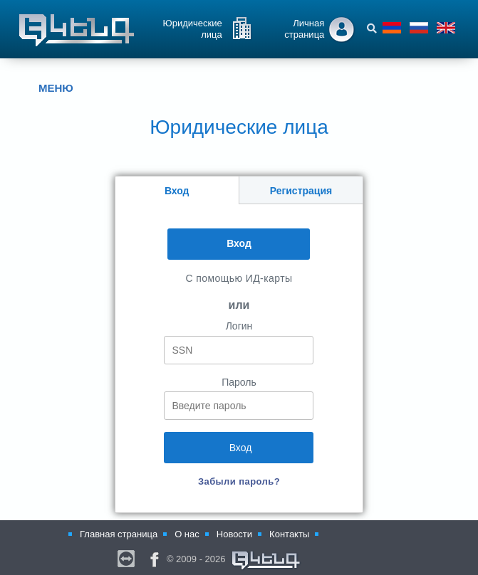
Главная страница (118, 534)
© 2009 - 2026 (234, 560)
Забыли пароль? (239, 481)
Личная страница (304, 29)
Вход (177, 190)
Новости (234, 534)
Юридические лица (192, 29)
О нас (187, 534)
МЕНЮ (45, 88)
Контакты (289, 534)
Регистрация (301, 190)
